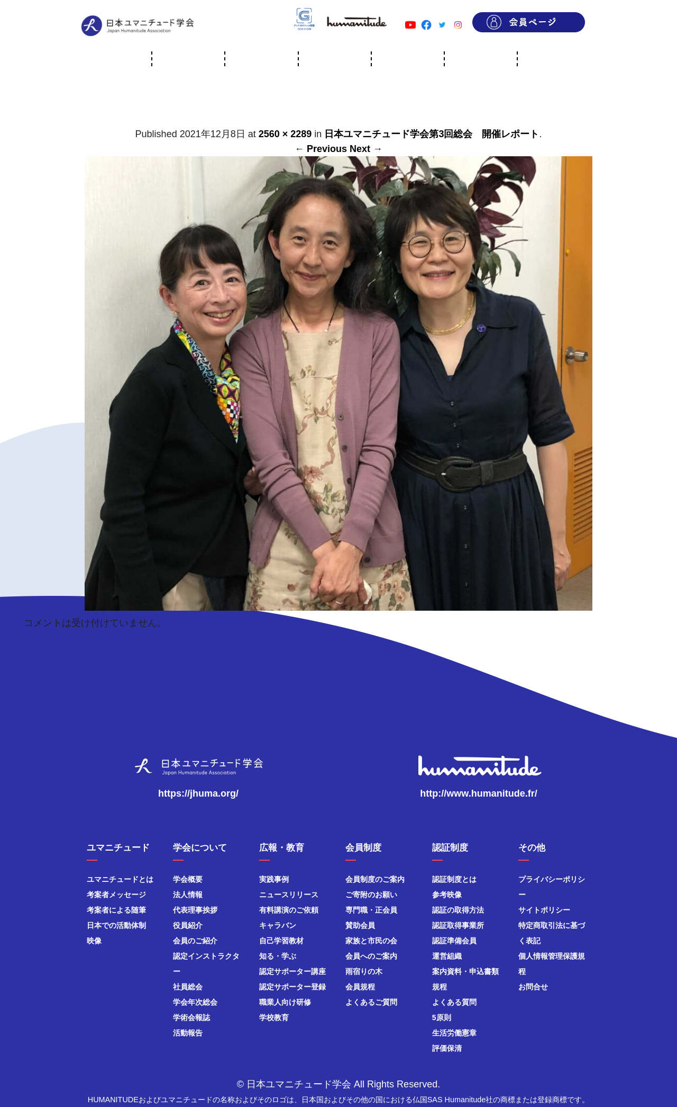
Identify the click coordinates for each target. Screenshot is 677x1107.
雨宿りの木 (363, 971)
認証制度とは (454, 879)
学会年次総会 (195, 1002)
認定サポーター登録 (292, 987)
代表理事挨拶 (195, 910)
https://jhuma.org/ (198, 793)
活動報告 (188, 1033)
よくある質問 (454, 1002)
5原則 (441, 1017)
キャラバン (277, 925)
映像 (94, 940)
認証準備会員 (454, 940)
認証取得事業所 (458, 925)
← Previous (321, 149)
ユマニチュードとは (120, 879)
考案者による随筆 (116, 910)
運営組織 (447, 956)
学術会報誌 (191, 1017)
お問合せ (533, 987)
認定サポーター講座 (292, 971)
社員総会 (188, 987)
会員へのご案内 (371, 956)
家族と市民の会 (371, 940)
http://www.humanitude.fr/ (478, 793)
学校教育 (274, 1017)
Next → (366, 149)
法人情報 (188, 894)
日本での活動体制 (116, 925)
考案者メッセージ (116, 894)
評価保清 (447, 1048)
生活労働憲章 (454, 1033)
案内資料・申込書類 (465, 971)
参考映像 (447, 894)
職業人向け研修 (285, 1002)
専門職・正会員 (371, 910)
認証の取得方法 (458, 910)
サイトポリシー (544, 910)
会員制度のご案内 (375, 879)
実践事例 (274, 879)
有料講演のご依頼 (288, 910)
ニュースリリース (288, 894)
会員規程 (360, 987)
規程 (439, 987)
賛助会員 (360, 925)
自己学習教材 (281, 940)
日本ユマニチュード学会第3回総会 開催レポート (431, 134)
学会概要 (188, 879)
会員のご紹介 (195, 940)
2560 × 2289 (285, 134)
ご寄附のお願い (371, 894)
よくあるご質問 (371, 1002)
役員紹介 (188, 925)
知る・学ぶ (277, 956)
